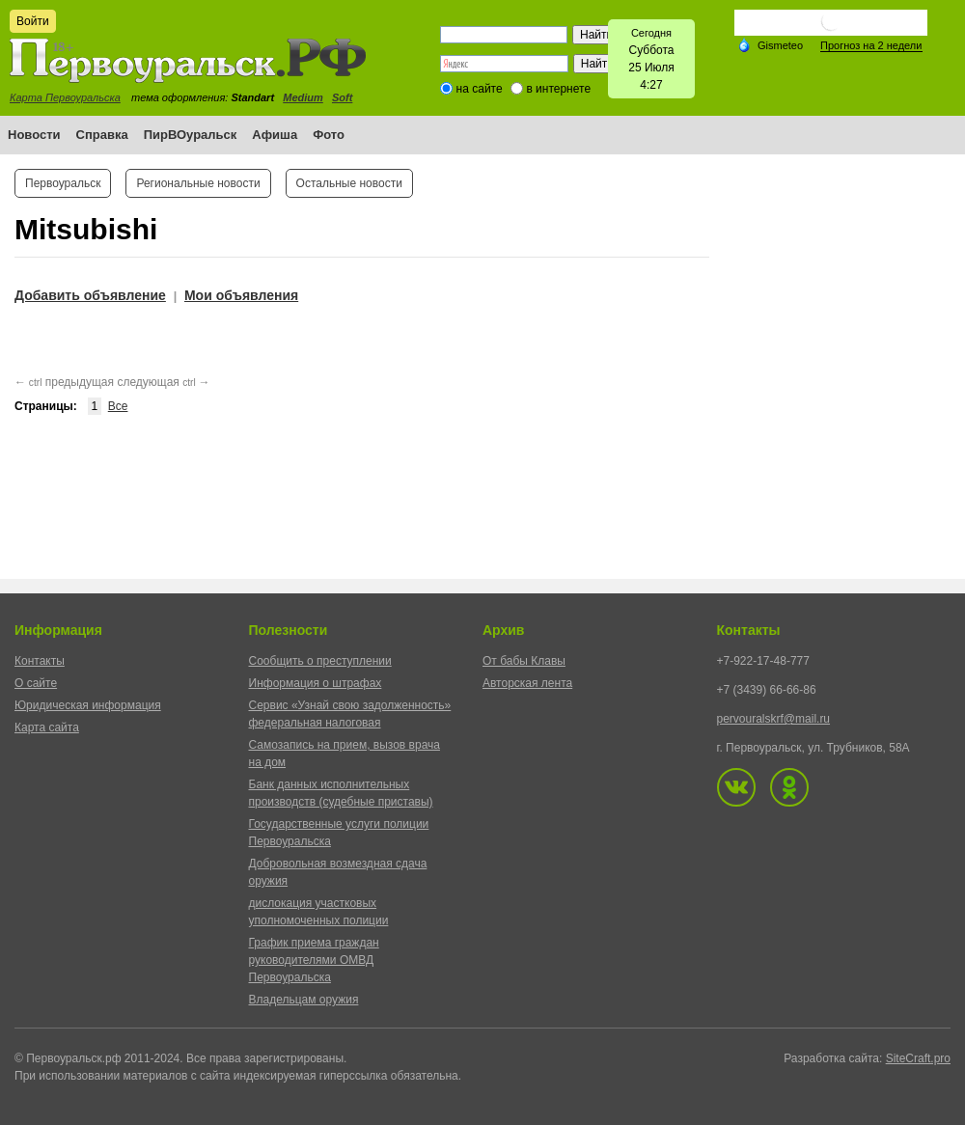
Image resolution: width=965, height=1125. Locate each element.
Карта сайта (46, 727)
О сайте (35, 683)
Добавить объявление (90, 295)
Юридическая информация (87, 705)
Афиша (274, 134)
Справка (102, 134)
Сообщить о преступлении (320, 661)
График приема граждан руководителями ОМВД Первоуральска (314, 960)
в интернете (558, 89)
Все (118, 406)
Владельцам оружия (304, 999)
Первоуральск (62, 183)
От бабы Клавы (523, 661)
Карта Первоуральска (65, 97)
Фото (329, 134)
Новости (34, 134)
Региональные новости (198, 183)
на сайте (479, 89)
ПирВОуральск (190, 134)
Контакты (39, 661)
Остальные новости (349, 183)
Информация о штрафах (315, 683)
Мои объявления (241, 295)
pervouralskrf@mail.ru (774, 719)
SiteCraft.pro (918, 1058)
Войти (32, 21)
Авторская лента (527, 683)
